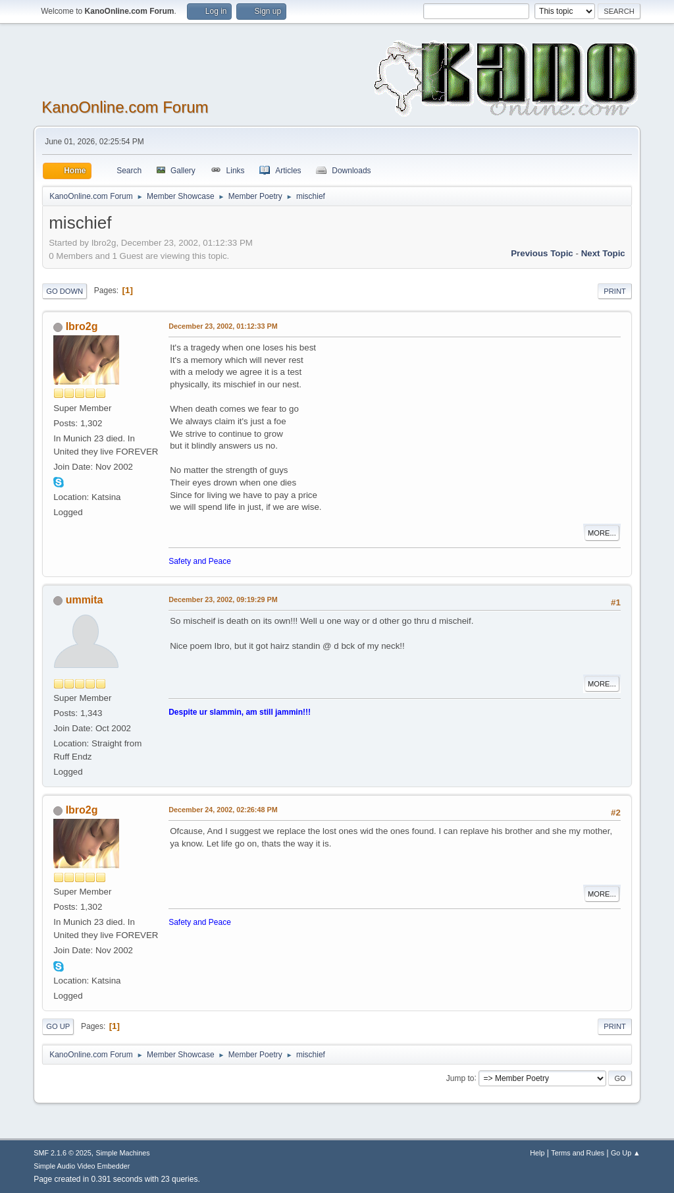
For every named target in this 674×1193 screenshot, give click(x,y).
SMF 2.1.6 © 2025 (62, 1153)
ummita (84, 599)
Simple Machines (123, 1153)
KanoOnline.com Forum (124, 107)
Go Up (58, 1026)
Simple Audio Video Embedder (82, 1166)
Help (537, 1153)
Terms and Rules (577, 1153)
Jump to (460, 1077)
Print (615, 291)
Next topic (603, 253)
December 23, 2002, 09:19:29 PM (222, 599)
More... (602, 533)
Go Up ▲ (625, 1153)
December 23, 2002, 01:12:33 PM (222, 326)
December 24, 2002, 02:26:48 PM (222, 810)
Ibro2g (82, 326)
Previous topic (542, 253)
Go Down (64, 291)
